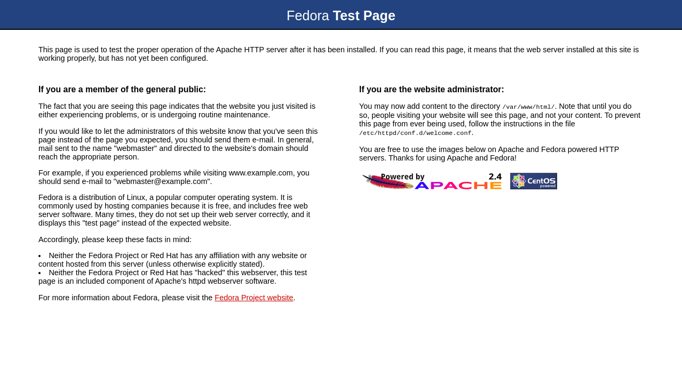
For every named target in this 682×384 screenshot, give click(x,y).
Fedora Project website (254, 297)
